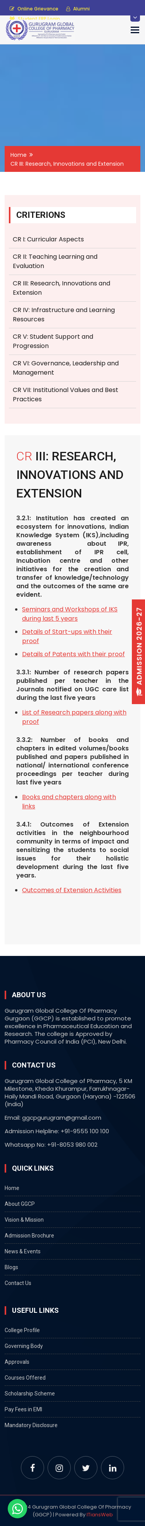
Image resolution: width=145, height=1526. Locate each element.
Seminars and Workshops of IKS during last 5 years (70, 614)
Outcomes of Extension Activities (71, 890)
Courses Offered (25, 1378)
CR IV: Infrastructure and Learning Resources (64, 315)
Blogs (11, 1267)
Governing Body (24, 1346)
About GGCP (20, 1204)
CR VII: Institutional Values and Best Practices (65, 394)
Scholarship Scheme (30, 1393)
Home (18, 155)
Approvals (17, 1362)
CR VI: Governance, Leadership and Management (66, 368)
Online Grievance (34, 8)
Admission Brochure (29, 1235)
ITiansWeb (100, 1514)
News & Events (23, 1251)
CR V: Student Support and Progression (53, 341)
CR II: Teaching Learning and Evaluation (55, 261)
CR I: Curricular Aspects (48, 239)
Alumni (78, 8)
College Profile (22, 1330)
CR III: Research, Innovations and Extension (61, 288)
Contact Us (18, 1283)
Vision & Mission (24, 1220)
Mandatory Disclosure (31, 1425)
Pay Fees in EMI (23, 1409)
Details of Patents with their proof (73, 654)
